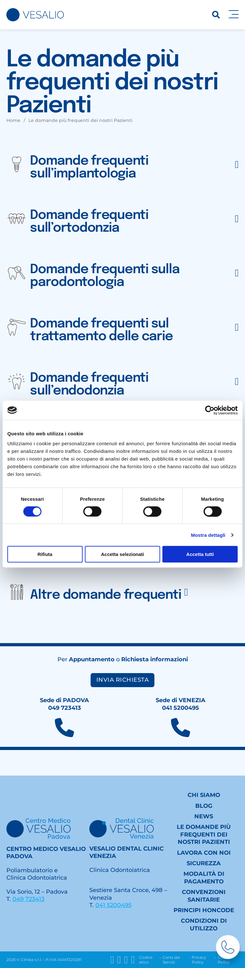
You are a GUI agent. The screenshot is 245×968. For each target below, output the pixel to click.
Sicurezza (204, 863)
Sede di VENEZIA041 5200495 (180, 704)
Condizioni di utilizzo (204, 924)
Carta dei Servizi (171, 960)
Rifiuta (44, 554)
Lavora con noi (204, 852)
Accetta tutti (200, 554)
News (203, 816)
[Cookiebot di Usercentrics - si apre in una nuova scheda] (210, 410)
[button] (122, 164)
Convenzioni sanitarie (204, 896)
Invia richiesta (122, 679)
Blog (203, 805)
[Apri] (234, 14)
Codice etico (145, 960)
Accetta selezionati (122, 554)
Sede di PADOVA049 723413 (64, 704)
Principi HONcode (204, 910)
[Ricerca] (216, 14)
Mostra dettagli (208, 534)
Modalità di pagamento (203, 877)
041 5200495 (113, 905)
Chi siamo (204, 795)
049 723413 (28, 899)
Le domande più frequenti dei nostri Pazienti (204, 834)
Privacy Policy (199, 960)
